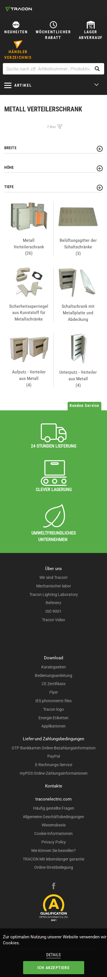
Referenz (53, 602)
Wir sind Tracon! (53, 577)
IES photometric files (53, 701)
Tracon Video (53, 620)
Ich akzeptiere (53, 967)
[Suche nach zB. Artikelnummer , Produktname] (53, 68)
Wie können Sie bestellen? (53, 850)
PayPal (53, 756)
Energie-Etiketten (53, 718)
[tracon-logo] (18, 8)
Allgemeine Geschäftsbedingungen (53, 816)
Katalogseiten (53, 667)
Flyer (53, 692)
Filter (51, 126)
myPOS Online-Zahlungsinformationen (54, 773)
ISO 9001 (53, 611)
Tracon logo (53, 709)
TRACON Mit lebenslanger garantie (53, 859)
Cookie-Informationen (53, 833)
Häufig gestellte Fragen (53, 808)
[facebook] (54, 886)
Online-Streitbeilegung (53, 867)
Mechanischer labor (53, 586)
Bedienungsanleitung (53, 675)
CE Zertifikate (53, 683)
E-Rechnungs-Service (53, 764)
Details (53, 954)
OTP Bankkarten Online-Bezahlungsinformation (54, 748)
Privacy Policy (53, 842)
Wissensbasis (54, 825)
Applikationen (53, 726)
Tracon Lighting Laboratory (53, 594)
